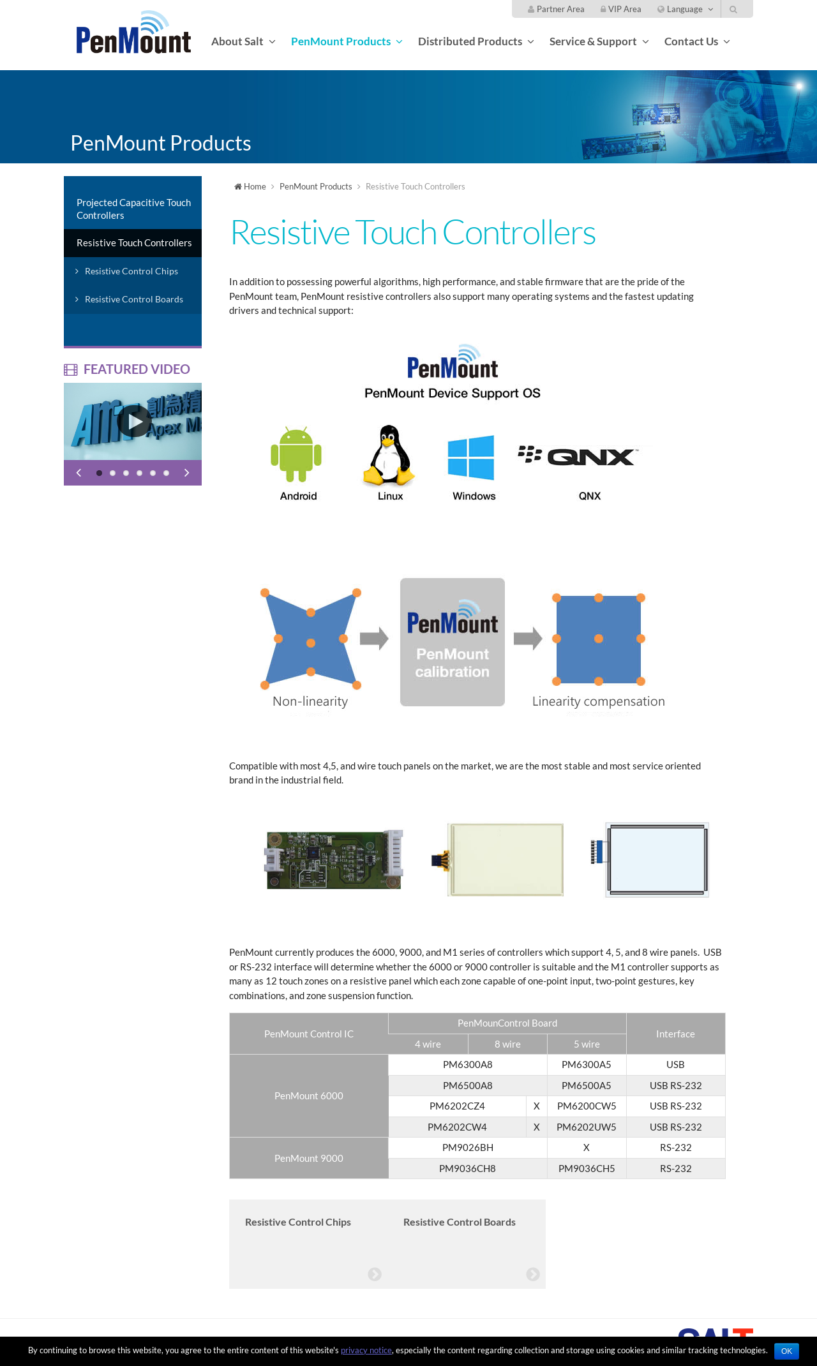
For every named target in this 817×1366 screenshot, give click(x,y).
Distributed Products (470, 41)
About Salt (237, 41)
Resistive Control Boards (134, 298)
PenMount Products (341, 41)
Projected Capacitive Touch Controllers (134, 209)
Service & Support (593, 41)
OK (786, 1351)
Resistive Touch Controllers (134, 242)
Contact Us (691, 41)
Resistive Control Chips (131, 270)
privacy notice (366, 1350)
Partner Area (556, 9)
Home (250, 186)
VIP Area (621, 9)
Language (680, 9)
